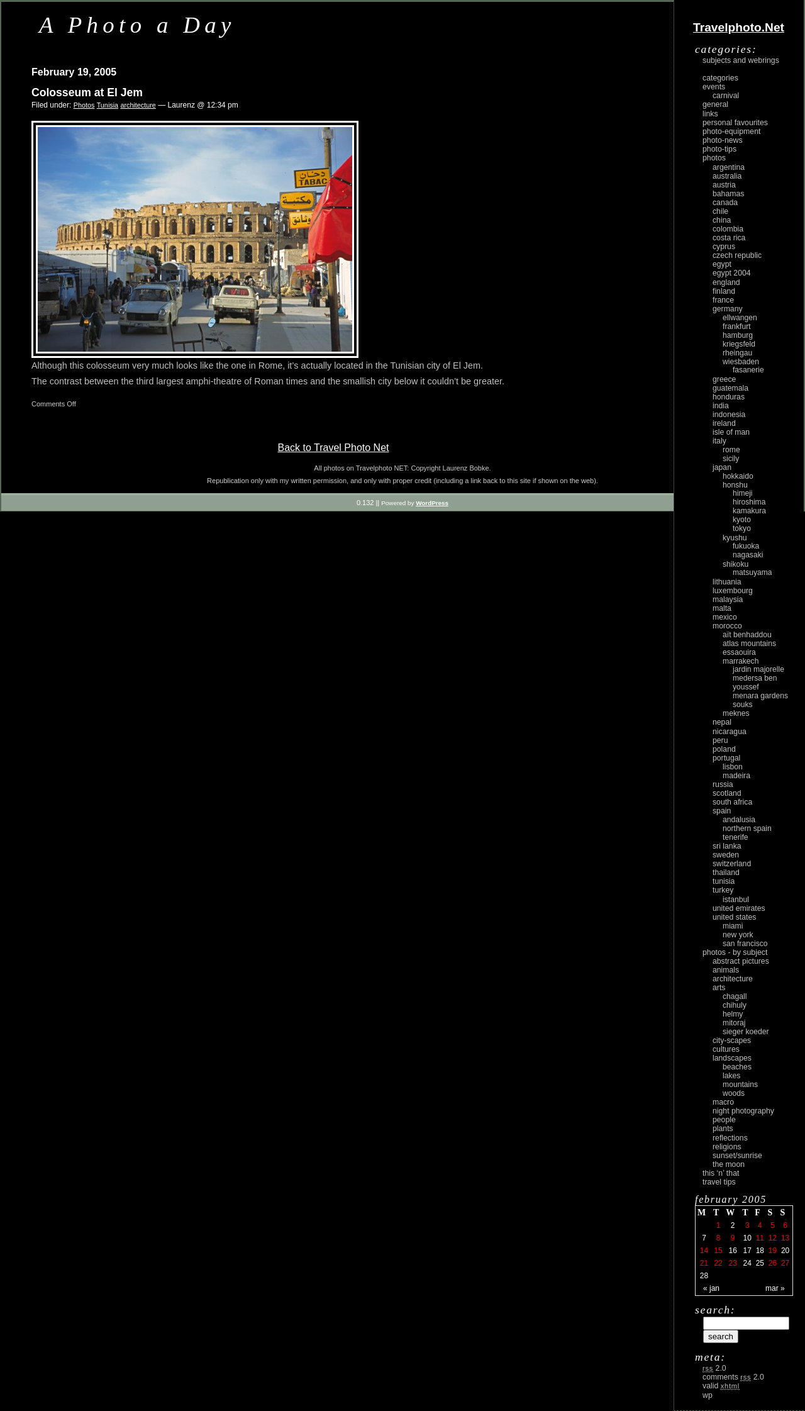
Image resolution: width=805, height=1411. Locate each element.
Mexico (725, 617)
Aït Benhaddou (747, 634)
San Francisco (745, 943)
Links (710, 113)
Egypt (722, 264)
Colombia (728, 229)
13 (785, 1238)
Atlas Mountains (749, 643)
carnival (726, 95)
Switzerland (732, 863)
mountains (740, 1084)
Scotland (727, 793)
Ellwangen (740, 317)
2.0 (714, 1368)
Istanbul (736, 899)
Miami (733, 926)
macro (723, 1102)
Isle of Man (731, 432)
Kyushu (735, 537)
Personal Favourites (735, 122)
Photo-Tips (719, 149)
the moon (729, 1164)
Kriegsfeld (739, 344)
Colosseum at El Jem (87, 92)
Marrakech (740, 661)
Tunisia (107, 105)
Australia (727, 176)
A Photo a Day (137, 25)
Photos (84, 105)
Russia (723, 784)
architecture (137, 105)
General (715, 104)
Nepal (722, 722)
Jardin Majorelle (758, 669)
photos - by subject (734, 952)
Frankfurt (737, 326)
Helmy (733, 1014)
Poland (724, 749)
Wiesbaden (741, 361)
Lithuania (727, 581)
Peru (720, 740)
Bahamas (728, 193)
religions (727, 1146)
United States (734, 917)
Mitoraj (734, 1022)
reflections (730, 1138)
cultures (726, 1049)
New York (738, 934)
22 (718, 1263)
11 (760, 1238)
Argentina (729, 167)
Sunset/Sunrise (737, 1155)
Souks (743, 704)
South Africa (732, 802)
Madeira (736, 775)
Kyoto (742, 519)
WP (707, 1395)
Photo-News (722, 140)
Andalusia (739, 819)
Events (713, 86)
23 (732, 1263)
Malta (722, 608)
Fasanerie (748, 369)
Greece (724, 379)
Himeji (743, 493)
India (721, 405)
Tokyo (742, 528)
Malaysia (728, 599)
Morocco (727, 626)
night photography (743, 1111)
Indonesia (729, 414)
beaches (737, 1066)
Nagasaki (748, 554)
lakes (731, 1075)
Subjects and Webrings (740, 60)
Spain (722, 810)
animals (726, 970)
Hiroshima (749, 502)
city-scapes (732, 1040)
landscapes (732, 1058)
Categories (720, 78)
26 (773, 1263)
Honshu (735, 485)
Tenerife (735, 837)
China (722, 220)
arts (719, 987)
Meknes (736, 713)
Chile (720, 211)
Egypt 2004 (732, 273)
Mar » (775, 1288)
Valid (721, 1385)
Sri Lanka (727, 846)
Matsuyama (752, 572)
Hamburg (738, 335)
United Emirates (739, 908)
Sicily (731, 458)
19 (773, 1250)
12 (773, 1238)
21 (704, 1263)
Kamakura (749, 510)
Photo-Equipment (731, 131)
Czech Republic (737, 255)
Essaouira (739, 652)
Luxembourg (733, 590)
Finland (724, 291)
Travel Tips (719, 1182)
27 (785, 1263)
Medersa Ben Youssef (755, 682)
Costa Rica (729, 237)
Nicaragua (730, 731)
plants (723, 1128)
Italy (719, 441)
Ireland (724, 423)
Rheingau (737, 353)
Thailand (726, 872)
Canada (725, 202)
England (726, 282)
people (724, 1119)
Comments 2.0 (733, 1377)
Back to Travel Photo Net (333, 447)
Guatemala (730, 388)
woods (734, 1093)
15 (718, 1250)
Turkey (723, 890)
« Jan (711, 1288)
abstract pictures (741, 961)
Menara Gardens (760, 695)
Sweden (726, 855)
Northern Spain (747, 828)
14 (704, 1250)
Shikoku (735, 564)
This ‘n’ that (720, 1173)
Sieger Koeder (746, 1031)
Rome (731, 449)
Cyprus (724, 246)
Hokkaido (738, 476)
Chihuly (735, 1005)
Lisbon (733, 766)
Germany (728, 308)
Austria (724, 185)
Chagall (735, 996)
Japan (722, 467)
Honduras (729, 397)
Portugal (726, 758)
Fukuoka (746, 546)
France (723, 300)
